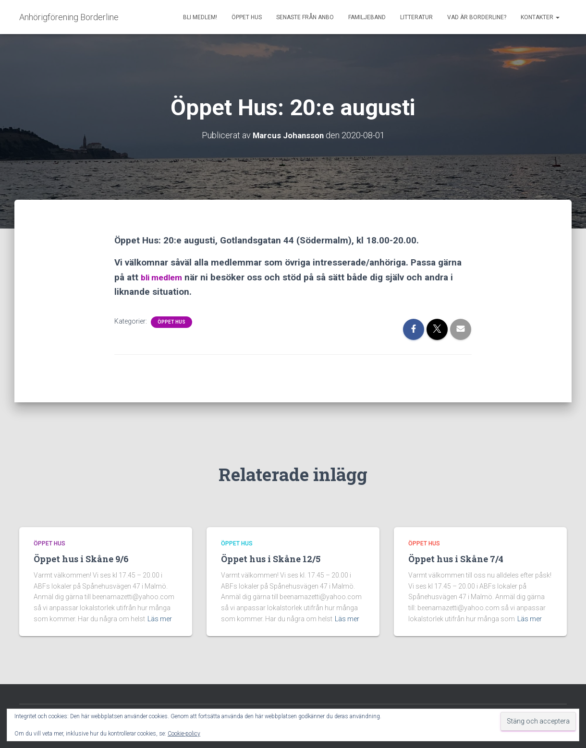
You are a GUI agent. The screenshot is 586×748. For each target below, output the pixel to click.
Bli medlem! (200, 17)
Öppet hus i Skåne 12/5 (270, 559)
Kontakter (540, 17)
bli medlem (164, 276)
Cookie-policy (184, 733)
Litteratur (416, 17)
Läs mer (159, 619)
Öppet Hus (247, 17)
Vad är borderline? (476, 17)
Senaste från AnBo (305, 17)
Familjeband (367, 17)
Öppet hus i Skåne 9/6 (81, 559)
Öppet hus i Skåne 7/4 (455, 559)
